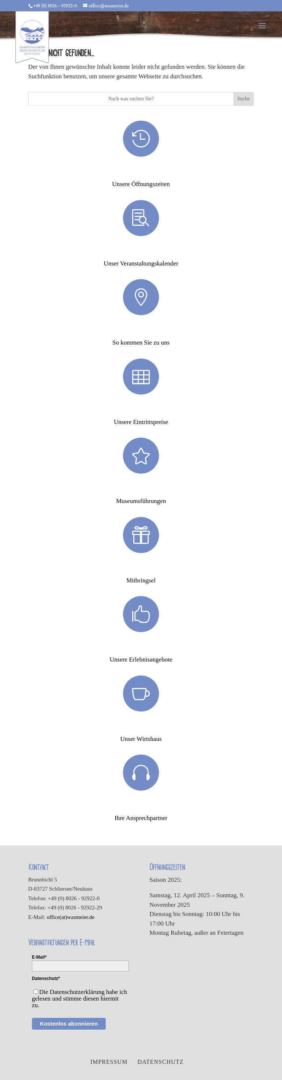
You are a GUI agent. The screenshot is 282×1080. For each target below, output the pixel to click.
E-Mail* (39, 957)
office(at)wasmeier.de (70, 917)
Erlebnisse (141, 647)
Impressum (108, 1062)
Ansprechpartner (140, 806)
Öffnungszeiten (141, 172)
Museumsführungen (140, 489)
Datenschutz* (46, 978)
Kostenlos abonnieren (69, 1023)
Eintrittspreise (141, 410)
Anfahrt (141, 330)
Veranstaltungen (141, 251)
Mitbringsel (141, 568)
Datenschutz (160, 1062)
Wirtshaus (140, 727)
